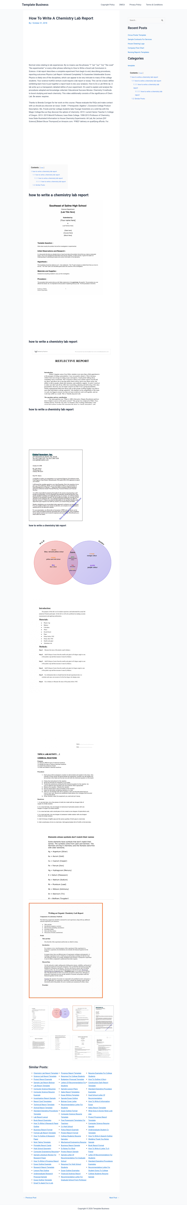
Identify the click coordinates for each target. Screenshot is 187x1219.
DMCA (124, 5)
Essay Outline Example (43, 1173)
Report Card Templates (43, 1104)
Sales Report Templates (71, 1098)
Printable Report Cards (43, 1148)
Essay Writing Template (71, 1101)
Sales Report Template (98, 1111)
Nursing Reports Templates (139, 52)
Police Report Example (70, 1136)
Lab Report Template (42, 1089)
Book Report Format (96, 1151)
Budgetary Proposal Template (73, 1086)
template (131, 66)
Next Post (114, 1204)
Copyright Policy (111, 5)
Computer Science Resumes (46, 1092)
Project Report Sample (70, 1161)
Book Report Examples (43, 1123)
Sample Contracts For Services (141, 39)
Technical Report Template (45, 1108)
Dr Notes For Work (68, 1158)
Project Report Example (44, 1082)
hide (42, 168)
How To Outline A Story (98, 1082)
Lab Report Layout (41, 1120)
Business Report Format (44, 1133)
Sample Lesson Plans (70, 1095)
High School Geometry (43, 1151)
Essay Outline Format (70, 1117)
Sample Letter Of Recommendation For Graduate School (70, 1167)
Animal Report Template (44, 1111)
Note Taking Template (43, 1145)
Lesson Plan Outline (42, 1180)
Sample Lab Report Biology (45, 1086)
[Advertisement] (49, 45)
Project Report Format (70, 1139)
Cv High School (67, 1133)
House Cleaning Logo (137, 44)
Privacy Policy (137, 5)
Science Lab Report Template (46, 1079)
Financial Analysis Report (71, 1183)
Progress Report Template (72, 1076)
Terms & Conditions (155, 5)
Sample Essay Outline (70, 1104)
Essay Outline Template (43, 1189)
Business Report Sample (71, 1155)
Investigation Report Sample (46, 1101)
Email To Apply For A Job (71, 1073)
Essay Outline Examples (71, 1180)
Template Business (35, 4)
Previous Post (30, 1204)
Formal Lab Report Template (46, 1136)
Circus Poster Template (138, 35)
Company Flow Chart (136, 48)
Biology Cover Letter (69, 1108)
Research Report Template (45, 1177)
